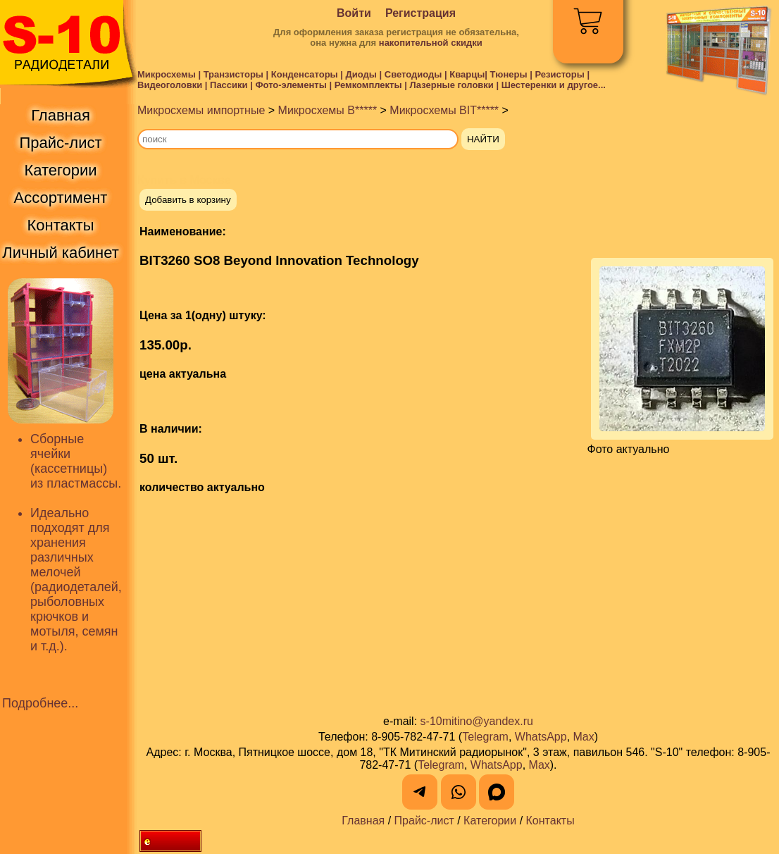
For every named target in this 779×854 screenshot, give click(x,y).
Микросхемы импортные (201, 110)
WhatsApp (541, 737)
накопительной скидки (430, 42)
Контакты (550, 821)
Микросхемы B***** (328, 110)
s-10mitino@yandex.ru (476, 721)
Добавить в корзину (188, 199)
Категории (489, 821)
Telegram (485, 737)
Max (583, 737)
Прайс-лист (424, 821)
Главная (363, 821)
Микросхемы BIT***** (444, 110)
